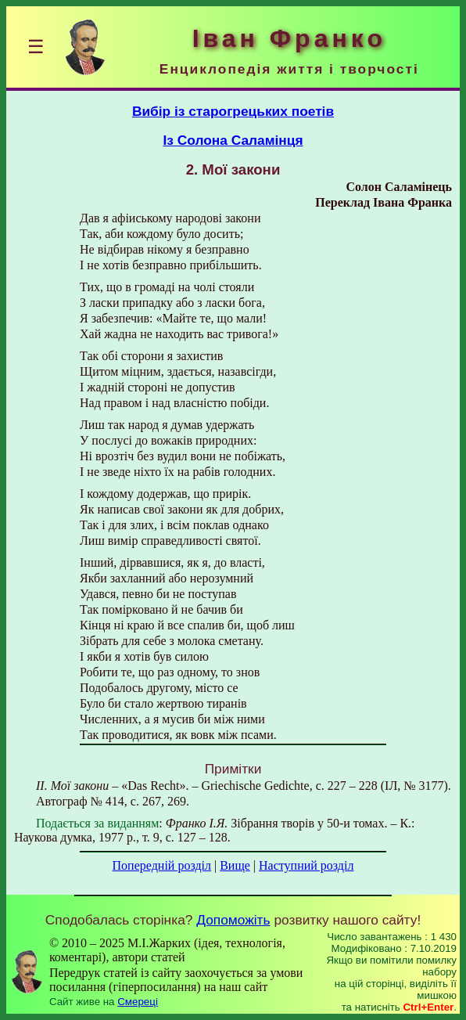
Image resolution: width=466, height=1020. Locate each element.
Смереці (137, 1001)
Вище (235, 865)
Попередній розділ (162, 865)
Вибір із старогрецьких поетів (233, 111)
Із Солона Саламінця (233, 140)
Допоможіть (233, 920)
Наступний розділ (306, 865)
